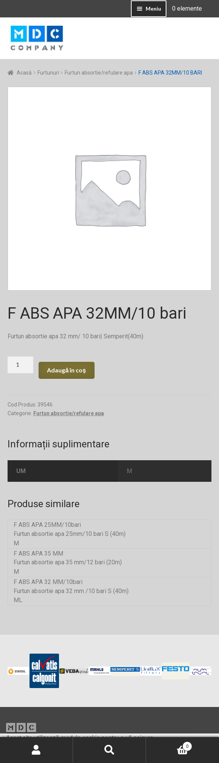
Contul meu (36, 750)
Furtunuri (48, 73)
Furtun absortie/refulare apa (99, 73)
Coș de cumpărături (169, 744)
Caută (109, 750)
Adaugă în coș (66, 370)
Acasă (24, 73)
